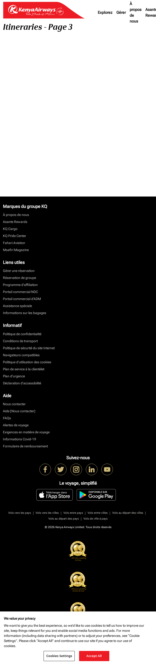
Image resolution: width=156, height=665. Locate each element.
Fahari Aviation (14, 243)
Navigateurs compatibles (21, 355)
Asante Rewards (15, 222)
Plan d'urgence (14, 376)
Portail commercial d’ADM (22, 299)
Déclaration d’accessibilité (22, 383)
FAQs (7, 418)
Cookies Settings (59, 656)
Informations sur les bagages (24, 313)
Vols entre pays (73, 513)
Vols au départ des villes (127, 513)
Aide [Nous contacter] (19, 411)
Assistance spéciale (17, 306)
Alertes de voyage (16, 425)
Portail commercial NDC (20, 292)
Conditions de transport (20, 341)
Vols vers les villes (47, 513)
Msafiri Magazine (16, 250)
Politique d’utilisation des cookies (27, 362)
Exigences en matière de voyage (26, 432)
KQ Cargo (10, 229)
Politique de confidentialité (22, 334)
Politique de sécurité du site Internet (29, 348)
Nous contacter (14, 404)
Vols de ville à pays (95, 518)
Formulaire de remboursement (25, 446)
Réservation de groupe (19, 278)
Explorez (105, 12)
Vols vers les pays (19, 513)
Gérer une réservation (19, 271)
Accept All (94, 656)
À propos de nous (135, 12)
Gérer (121, 12)
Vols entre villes (98, 513)
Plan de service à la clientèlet (23, 369)
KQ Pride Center (14, 236)
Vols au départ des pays (63, 518)
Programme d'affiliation (20, 285)
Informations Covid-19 (19, 439)
